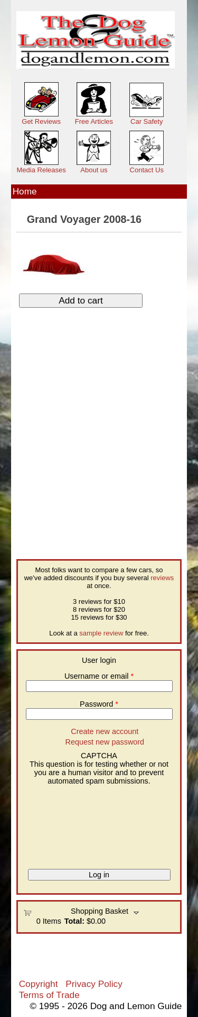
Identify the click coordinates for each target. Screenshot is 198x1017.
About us (93, 170)
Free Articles (94, 121)
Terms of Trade (49, 995)
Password (99, 704)
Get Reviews (41, 121)
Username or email (99, 676)
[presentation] (66, 823)
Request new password (105, 742)
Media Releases (41, 170)
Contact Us (147, 170)
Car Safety (146, 121)
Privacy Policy (93, 984)
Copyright (38, 984)
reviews (162, 578)
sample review (101, 633)
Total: (74, 921)
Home (25, 191)
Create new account (104, 731)
